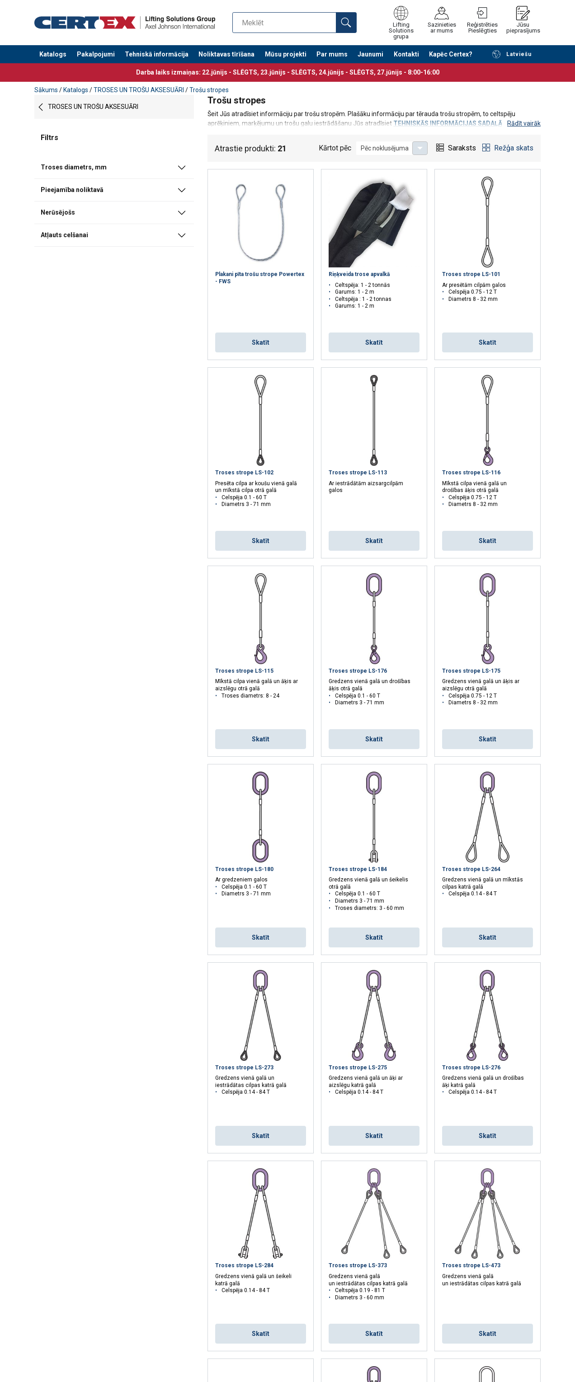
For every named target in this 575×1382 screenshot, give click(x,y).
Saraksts (462, 148)
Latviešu (512, 54)
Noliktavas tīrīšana (226, 54)
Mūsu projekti (285, 54)
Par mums (332, 54)
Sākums (46, 90)
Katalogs (52, 54)
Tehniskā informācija (157, 54)
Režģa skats (513, 148)
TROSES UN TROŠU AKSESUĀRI (139, 90)
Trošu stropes (209, 90)
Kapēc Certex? (450, 54)
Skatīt (260, 342)
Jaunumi (370, 54)
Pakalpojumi (96, 54)
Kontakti (406, 54)
